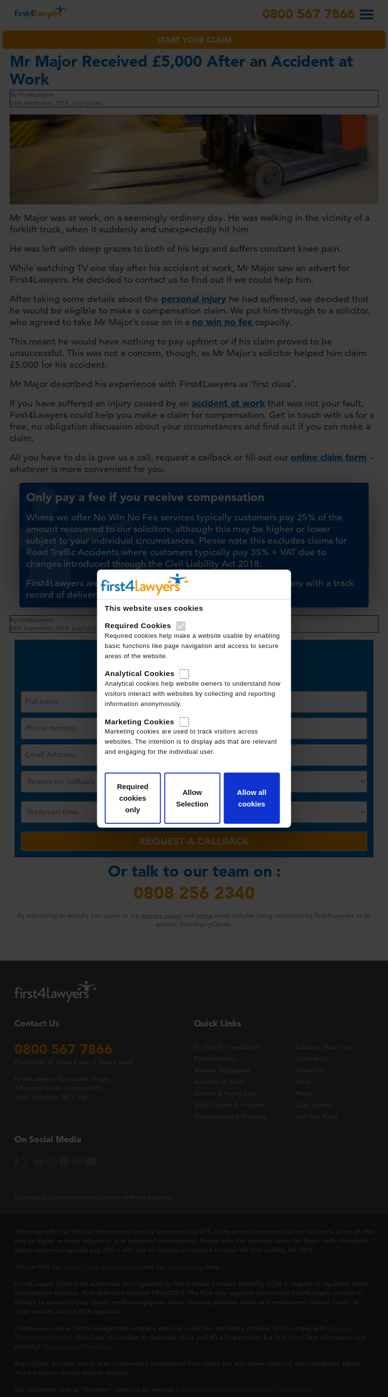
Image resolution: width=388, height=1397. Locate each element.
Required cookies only (133, 798)
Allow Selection (192, 798)
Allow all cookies (252, 798)
